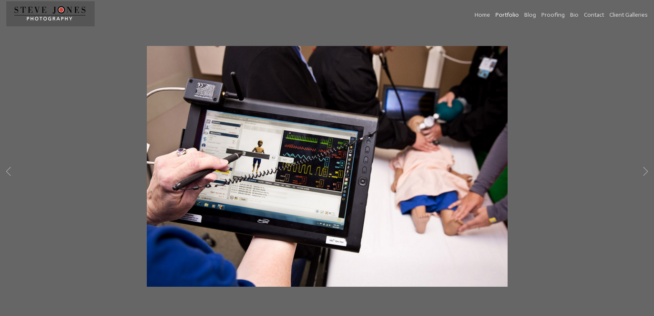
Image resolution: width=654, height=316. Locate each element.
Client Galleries (628, 14)
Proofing (553, 14)
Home (482, 14)
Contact (594, 14)
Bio (574, 14)
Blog (530, 14)
